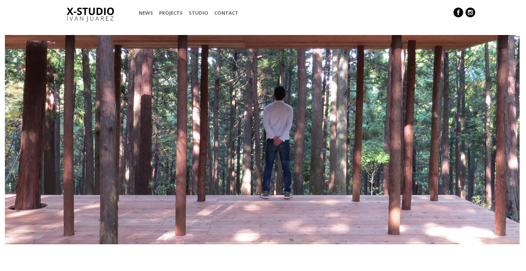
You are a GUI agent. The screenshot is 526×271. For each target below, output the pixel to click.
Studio (198, 12)
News (146, 12)
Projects (171, 12)
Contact (226, 12)
